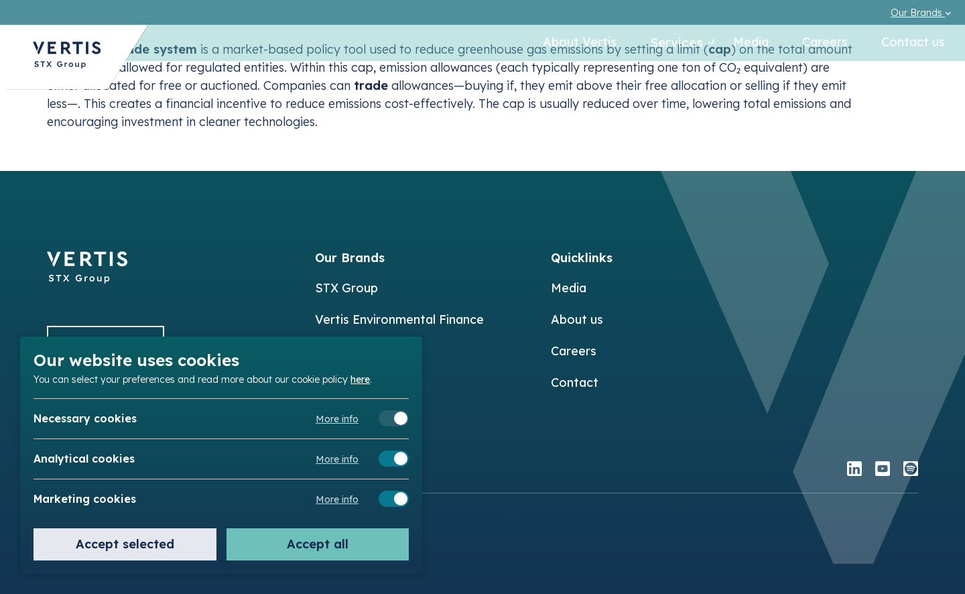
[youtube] (882, 470)
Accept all (317, 544)
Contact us (913, 43)
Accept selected (125, 544)
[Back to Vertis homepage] (67, 62)
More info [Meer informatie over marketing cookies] (337, 499)
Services (668, 43)
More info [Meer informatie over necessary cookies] (337, 419)
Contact (574, 382)
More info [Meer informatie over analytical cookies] (337, 459)
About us (577, 319)
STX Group (346, 288)
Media (751, 43)
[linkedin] (854, 470)
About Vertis (565, 43)
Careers (825, 43)
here (360, 379)
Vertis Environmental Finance (399, 319)
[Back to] (87, 279)
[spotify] (910, 470)
